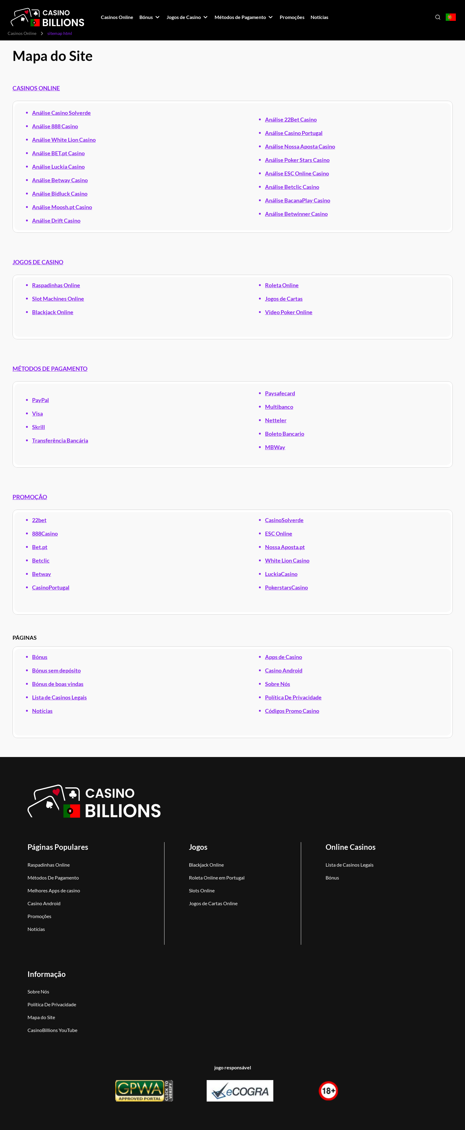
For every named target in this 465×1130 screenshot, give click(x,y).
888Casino (45, 533)
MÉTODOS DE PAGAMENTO (50, 368)
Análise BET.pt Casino (58, 153)
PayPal (40, 400)
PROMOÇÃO (30, 497)
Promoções (39, 916)
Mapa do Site (41, 1017)
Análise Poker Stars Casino (297, 159)
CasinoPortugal (50, 587)
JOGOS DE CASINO (38, 262)
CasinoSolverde (284, 520)
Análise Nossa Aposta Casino (300, 146)
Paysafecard (280, 393)
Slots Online (202, 890)
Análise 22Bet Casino (290, 119)
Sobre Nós (277, 683)
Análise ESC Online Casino (297, 173)
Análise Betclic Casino (292, 186)
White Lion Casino (287, 560)
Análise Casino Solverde (61, 112)
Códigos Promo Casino (292, 710)
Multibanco (279, 406)
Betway (41, 574)
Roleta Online (281, 285)
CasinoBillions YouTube (52, 1030)
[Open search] (438, 17)
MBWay (275, 447)
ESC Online (278, 533)
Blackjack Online (52, 312)
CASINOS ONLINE (36, 88)
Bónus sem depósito (56, 670)
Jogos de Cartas (283, 298)
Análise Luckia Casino (58, 166)
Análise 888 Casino (55, 126)
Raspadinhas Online (56, 285)
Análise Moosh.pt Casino (62, 207)
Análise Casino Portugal (293, 133)
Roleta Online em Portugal (217, 877)
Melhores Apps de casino (54, 890)
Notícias (42, 710)
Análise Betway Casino (60, 180)
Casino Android (283, 670)
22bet (39, 520)
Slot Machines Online (58, 298)
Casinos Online (22, 33)
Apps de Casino (283, 657)
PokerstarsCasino (286, 587)
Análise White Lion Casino (64, 139)
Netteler (275, 420)
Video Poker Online (288, 312)
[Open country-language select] (451, 17)
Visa (37, 413)
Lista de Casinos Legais (59, 697)
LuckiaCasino (281, 574)
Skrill (38, 427)
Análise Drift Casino (56, 220)
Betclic (41, 560)
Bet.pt (39, 547)
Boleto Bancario (284, 433)
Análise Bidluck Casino (59, 193)
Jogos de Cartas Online (213, 903)
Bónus (39, 657)
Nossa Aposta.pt (284, 547)
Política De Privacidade (293, 697)
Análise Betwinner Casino (296, 213)
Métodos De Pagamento (53, 877)
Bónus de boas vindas (57, 683)
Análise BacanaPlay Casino (297, 200)
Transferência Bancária (60, 440)
